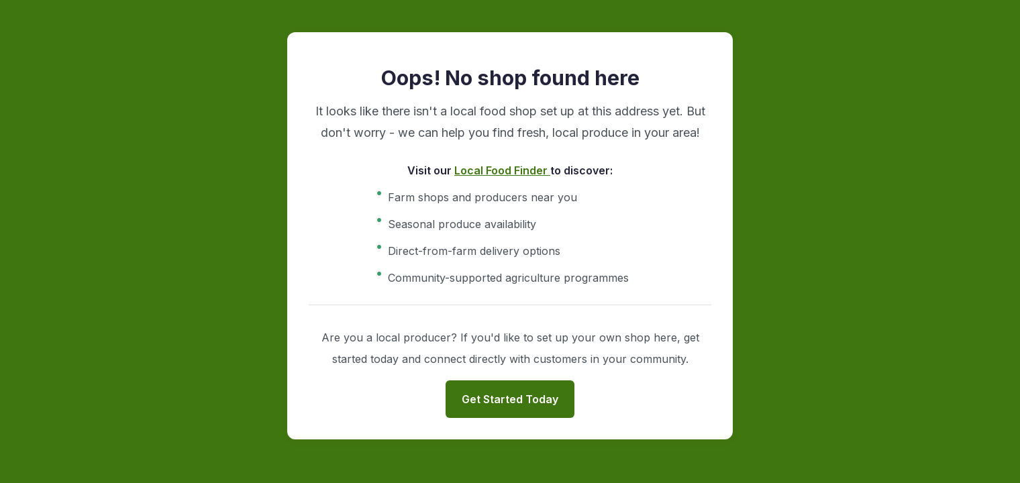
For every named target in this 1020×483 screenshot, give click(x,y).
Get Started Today (510, 399)
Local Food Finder (502, 170)
